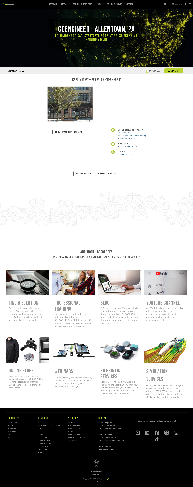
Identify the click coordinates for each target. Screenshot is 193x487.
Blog (39, 428)
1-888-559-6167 (110, 437)
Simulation (72, 440)
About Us (41, 422)
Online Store (42, 449)
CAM (9, 434)
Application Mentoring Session (49, 425)
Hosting (71, 431)
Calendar (41, 431)
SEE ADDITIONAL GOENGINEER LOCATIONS (96, 173)
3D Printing (72, 422)
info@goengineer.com (128, 146)
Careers (41, 434)
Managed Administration (77, 437)
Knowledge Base (44, 446)
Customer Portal (44, 440)
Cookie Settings (96, 474)
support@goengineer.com (114, 440)
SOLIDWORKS (13, 422)
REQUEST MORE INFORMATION (69, 132)
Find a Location (104, 446)
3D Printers (12, 428)
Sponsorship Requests (107, 449)
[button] (177, 4)
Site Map (96, 482)
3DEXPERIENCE (13, 425)
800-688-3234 (155, 70)
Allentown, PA (16, 70)
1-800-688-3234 (125, 154)
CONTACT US (174, 70)
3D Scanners (12, 431)
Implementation (74, 434)
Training (41, 452)
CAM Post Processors (76, 428)
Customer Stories (44, 443)
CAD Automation (74, 425)
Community (42, 437)
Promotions (12, 437)
